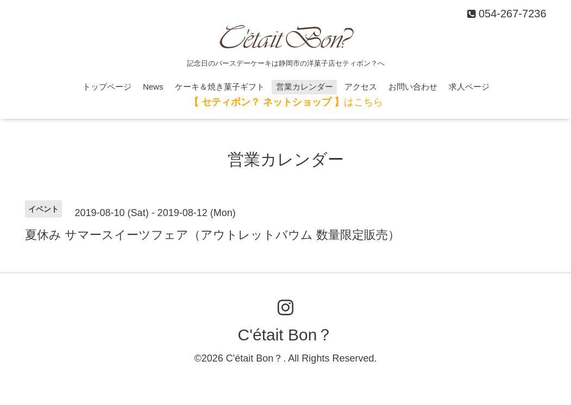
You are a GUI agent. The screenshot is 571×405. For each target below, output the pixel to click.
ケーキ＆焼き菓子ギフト (220, 86)
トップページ (107, 86)
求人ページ (469, 86)
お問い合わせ (412, 86)
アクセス (360, 86)
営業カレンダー (304, 86)
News (153, 86)
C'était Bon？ (286, 335)
